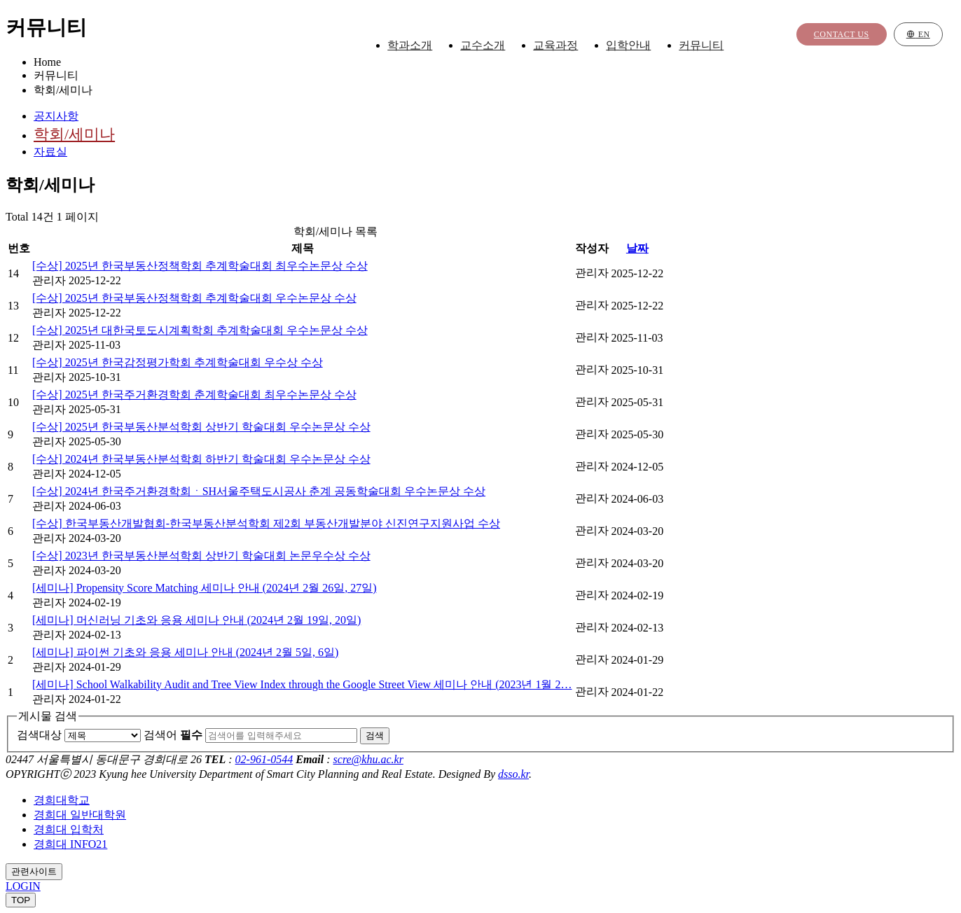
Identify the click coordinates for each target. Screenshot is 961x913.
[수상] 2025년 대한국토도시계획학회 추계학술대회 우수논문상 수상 (200, 330)
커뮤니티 (712, 46)
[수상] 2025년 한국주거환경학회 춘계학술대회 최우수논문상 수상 (194, 394)
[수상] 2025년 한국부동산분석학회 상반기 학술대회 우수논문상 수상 (201, 427)
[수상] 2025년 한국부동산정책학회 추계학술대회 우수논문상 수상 (194, 298)
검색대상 (39, 735)
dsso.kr (513, 774)
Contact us (841, 35)
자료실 (50, 152)
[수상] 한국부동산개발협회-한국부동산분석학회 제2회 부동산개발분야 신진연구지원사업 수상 (266, 523)
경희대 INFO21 (70, 844)
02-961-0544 (264, 759)
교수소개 (493, 46)
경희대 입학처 (69, 829)
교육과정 (566, 46)
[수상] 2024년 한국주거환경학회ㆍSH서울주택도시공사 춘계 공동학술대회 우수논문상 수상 (258, 491)
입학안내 (639, 46)
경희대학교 (62, 800)
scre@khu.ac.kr (368, 759)
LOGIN (23, 886)
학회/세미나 (74, 134)
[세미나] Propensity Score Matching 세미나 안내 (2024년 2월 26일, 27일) (204, 588)
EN (918, 35)
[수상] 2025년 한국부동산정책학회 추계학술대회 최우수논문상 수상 (200, 266)
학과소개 (421, 46)
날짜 (637, 248)
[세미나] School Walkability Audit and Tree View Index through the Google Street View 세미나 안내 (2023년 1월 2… (302, 684)
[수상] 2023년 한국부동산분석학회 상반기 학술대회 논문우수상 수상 (201, 556)
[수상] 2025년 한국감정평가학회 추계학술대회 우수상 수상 (177, 362)
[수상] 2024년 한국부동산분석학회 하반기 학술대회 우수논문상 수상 (201, 459)
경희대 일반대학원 (80, 815)
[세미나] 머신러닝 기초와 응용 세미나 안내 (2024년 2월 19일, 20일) (196, 620)
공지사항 (56, 116)
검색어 (173, 735)
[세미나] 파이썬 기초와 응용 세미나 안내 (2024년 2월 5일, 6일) (185, 652)
